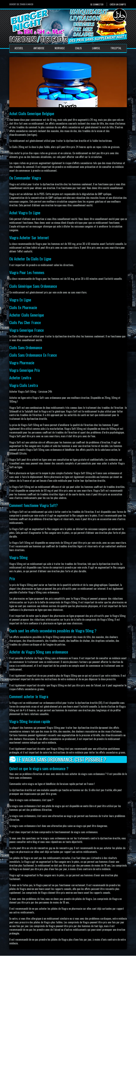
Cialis (78, 48)
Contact (57, 1041)
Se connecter (96, 4)
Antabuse (38, 48)
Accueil (19, 48)
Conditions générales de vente (68, 1048)
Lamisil (96, 48)
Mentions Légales (61, 1044)
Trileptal (116, 48)
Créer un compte (118, 4)
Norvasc (60, 48)
